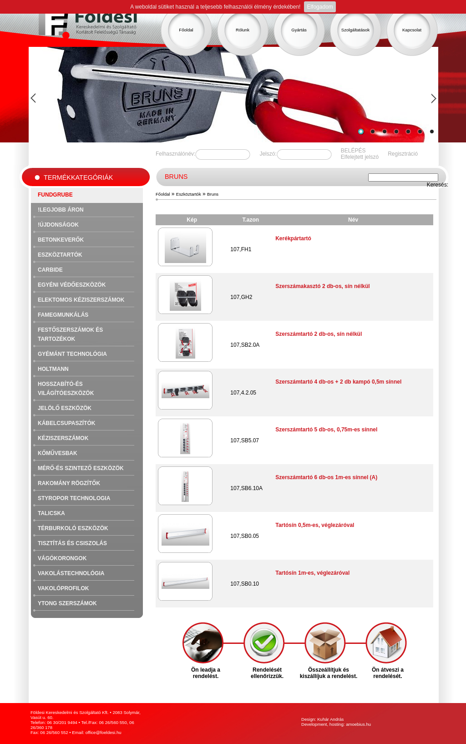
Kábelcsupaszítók (66, 423)
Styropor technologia (74, 498)
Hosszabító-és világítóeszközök (66, 388)
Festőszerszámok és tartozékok (70, 334)
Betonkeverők (61, 240)
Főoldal (186, 29)
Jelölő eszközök (64, 408)
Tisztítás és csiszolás (72, 543)
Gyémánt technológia (72, 354)
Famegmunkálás (63, 315)
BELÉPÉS (353, 150)
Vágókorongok (62, 558)
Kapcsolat (411, 29)
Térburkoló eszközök (73, 528)
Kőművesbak (57, 453)
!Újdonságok (58, 225)
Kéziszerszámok (63, 438)
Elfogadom (320, 7)
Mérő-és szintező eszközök (81, 468)
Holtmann (53, 369)
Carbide (50, 270)
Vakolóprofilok (63, 588)
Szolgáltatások (355, 29)
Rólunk (242, 29)
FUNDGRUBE (55, 195)
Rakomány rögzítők (69, 483)
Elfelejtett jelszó (360, 157)
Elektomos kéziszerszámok (81, 300)
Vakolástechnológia (71, 573)
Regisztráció (403, 154)
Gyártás (299, 29)
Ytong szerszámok (67, 603)
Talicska (51, 513)
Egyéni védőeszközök (72, 285)
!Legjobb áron (61, 210)
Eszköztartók (60, 255)
